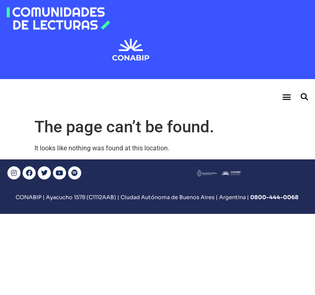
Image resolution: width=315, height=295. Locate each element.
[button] (286, 96)
